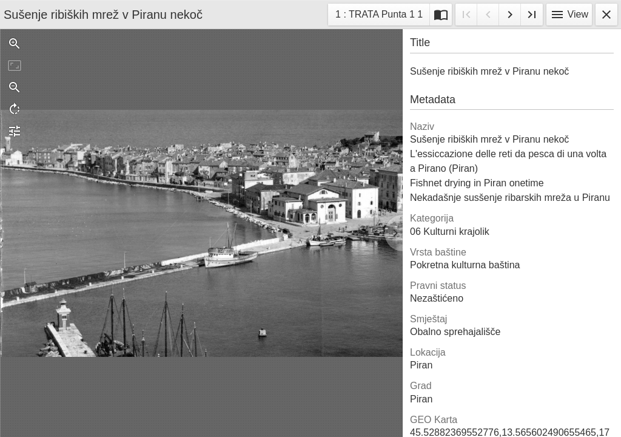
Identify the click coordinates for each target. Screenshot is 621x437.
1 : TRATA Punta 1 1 (379, 16)
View (569, 14)
